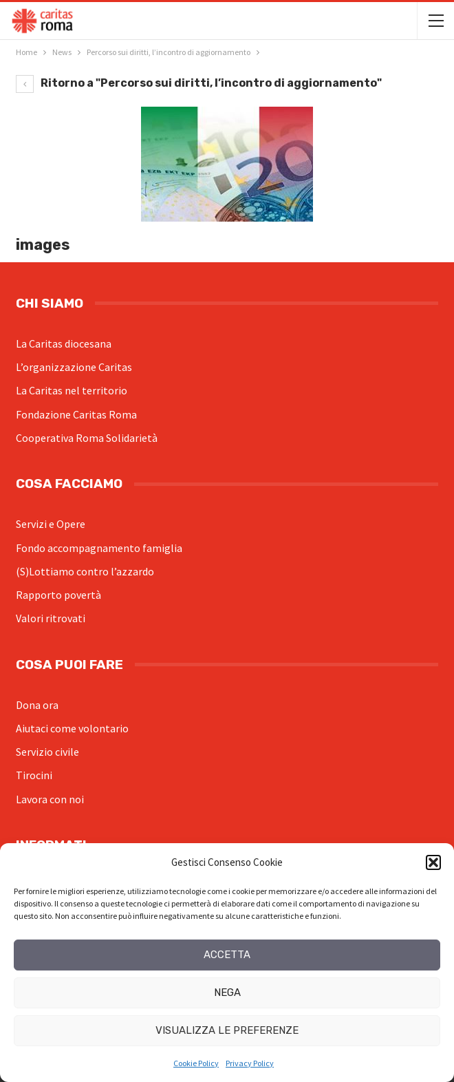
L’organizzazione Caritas (74, 367)
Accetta (227, 954)
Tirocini (34, 775)
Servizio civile (47, 752)
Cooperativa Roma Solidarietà (87, 438)
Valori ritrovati (50, 618)
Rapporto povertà (58, 595)
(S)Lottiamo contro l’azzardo (85, 571)
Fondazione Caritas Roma (76, 414)
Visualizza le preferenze (227, 1030)
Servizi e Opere (50, 524)
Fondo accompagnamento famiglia (99, 548)
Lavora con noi (50, 799)
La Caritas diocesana (63, 343)
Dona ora (37, 705)
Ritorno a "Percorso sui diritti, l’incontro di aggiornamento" (199, 82)
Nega (227, 992)
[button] (433, 862)
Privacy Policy (250, 1063)
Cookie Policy (196, 1063)
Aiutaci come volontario (72, 728)
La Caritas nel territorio (71, 390)
